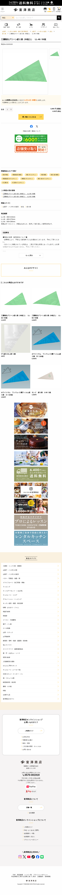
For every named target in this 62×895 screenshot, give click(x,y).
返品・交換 (25, 743)
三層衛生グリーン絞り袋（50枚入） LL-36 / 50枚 (18, 194)
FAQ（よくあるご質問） (31, 830)
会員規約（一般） (28, 833)
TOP (14, 875)
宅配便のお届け (27, 740)
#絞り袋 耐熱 (54, 175)
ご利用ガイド (27, 827)
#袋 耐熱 (43, 175)
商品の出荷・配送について (31, 131)
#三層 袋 (5, 182)
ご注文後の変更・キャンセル (31, 746)
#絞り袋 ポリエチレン (44, 178)
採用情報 (48, 876)
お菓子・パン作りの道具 (39, 31)
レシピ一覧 (28, 875)
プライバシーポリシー (30, 840)
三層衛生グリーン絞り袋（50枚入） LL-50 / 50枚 (18, 196)
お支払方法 (25, 737)
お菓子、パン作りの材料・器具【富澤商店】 (15, 31)
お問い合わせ (26, 749)
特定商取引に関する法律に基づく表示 (23, 876)
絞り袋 (4, 33)
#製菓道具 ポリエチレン (10, 178)
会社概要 (31, 813)
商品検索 (20, 875)
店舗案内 (40, 876)
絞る (51, 31)
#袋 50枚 (5, 175)
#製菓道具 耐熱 (16, 175)
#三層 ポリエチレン (18, 182)
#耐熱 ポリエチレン (27, 178)
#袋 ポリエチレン (31, 175)
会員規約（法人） (28, 836)
